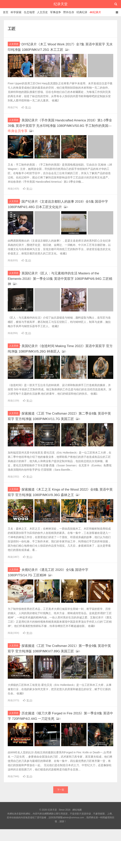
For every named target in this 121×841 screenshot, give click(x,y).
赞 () (26, 107)
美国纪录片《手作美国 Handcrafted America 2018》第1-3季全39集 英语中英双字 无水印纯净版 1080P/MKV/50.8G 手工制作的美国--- (56, 124)
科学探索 (16, 12)
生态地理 (29, 12)
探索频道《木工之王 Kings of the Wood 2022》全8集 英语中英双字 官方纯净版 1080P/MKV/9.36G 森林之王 (59, 497)
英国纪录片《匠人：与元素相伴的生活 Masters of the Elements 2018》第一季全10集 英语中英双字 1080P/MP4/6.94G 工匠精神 (59, 277)
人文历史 (42, 12)
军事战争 (55, 12)
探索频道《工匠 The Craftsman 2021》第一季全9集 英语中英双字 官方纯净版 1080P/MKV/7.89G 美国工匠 (60, 658)
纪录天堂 (61, 4)
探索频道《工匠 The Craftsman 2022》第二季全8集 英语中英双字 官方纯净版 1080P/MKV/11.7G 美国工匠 (60, 416)
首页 (5, 12)
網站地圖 (77, 821)
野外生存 (68, 12)
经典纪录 (81, 12)
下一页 (60, 801)
